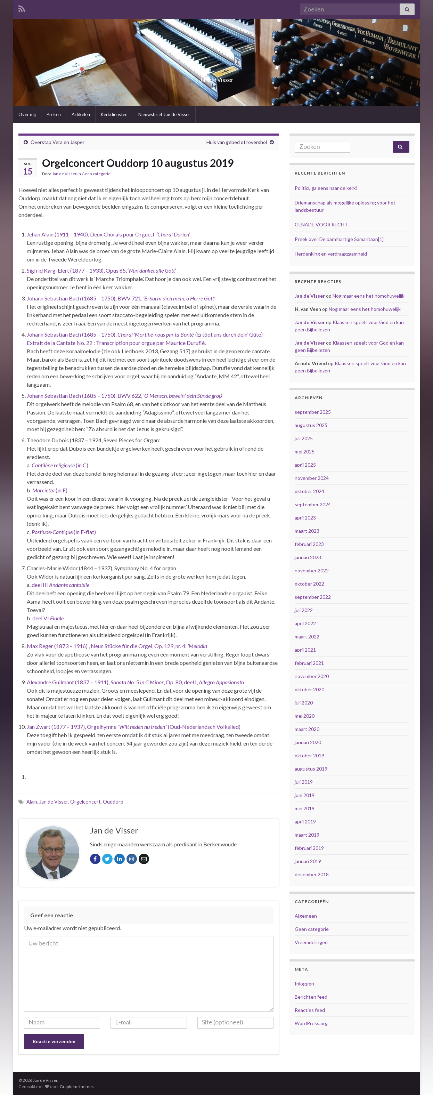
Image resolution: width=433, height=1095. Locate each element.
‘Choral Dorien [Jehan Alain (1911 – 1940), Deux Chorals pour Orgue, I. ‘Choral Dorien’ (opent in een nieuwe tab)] (172, 234)
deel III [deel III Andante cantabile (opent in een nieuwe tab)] (40, 584)
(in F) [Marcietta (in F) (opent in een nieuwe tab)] (61, 490)
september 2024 (313, 504)
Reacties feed (310, 1010)
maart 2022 (307, 636)
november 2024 (312, 478)
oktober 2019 (309, 755)
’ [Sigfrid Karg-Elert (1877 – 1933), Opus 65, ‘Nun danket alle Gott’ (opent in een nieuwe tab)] (175, 270)
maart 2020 (307, 729)
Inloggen (304, 984)
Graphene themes (77, 1086)
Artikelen (81, 114)
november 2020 (312, 676)
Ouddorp (113, 802)
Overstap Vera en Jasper (57, 142)
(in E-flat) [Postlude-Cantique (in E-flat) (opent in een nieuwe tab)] (84, 532)
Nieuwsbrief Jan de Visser (164, 114)
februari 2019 (309, 848)
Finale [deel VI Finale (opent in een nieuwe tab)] (57, 618)
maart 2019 (307, 835)
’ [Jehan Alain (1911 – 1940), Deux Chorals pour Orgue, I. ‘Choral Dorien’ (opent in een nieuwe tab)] (189, 234)
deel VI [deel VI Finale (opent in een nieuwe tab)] (41, 618)
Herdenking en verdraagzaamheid (331, 254)
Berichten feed (311, 997)
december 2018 (312, 874)
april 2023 (305, 518)
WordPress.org (311, 1023)
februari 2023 (309, 544)
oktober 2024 (309, 491)
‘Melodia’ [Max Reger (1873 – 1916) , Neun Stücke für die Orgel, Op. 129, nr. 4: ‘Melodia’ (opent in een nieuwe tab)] (198, 646)
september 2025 (313, 412)
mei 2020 (304, 716)
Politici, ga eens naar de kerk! (326, 188)
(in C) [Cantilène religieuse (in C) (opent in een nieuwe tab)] (81, 465)
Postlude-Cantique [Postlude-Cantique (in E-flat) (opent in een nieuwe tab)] (52, 532)
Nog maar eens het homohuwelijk (369, 296)
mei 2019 (304, 808)
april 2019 (305, 821)
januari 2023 (308, 557)
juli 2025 (304, 438)
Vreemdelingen (311, 942)
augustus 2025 (311, 425)
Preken (54, 114)
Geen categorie (96, 173)
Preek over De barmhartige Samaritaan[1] (339, 239)
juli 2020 (304, 703)
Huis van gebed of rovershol (236, 142)
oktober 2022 (309, 584)
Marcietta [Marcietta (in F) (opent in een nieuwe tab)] (43, 490)
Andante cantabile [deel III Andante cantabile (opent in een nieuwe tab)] (69, 584)
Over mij (27, 114)
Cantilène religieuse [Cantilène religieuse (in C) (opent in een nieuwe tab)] (53, 465)
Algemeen (306, 916)
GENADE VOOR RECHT (321, 224)
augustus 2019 (311, 769)
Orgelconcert (85, 802)
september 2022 (313, 597)
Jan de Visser (216, 77)
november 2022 (312, 570)
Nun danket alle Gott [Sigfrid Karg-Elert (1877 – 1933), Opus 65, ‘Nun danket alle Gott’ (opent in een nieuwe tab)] (152, 270)
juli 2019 (304, 782)
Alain (31, 802)
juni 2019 (304, 795)
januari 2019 (308, 861)
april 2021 (305, 650)
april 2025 (305, 465)
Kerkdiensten (114, 114)
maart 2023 (307, 531)
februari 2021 (309, 663)
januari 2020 (308, 742)
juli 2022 (304, 610)
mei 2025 (304, 451)
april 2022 (305, 623)
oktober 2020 (309, 689)
